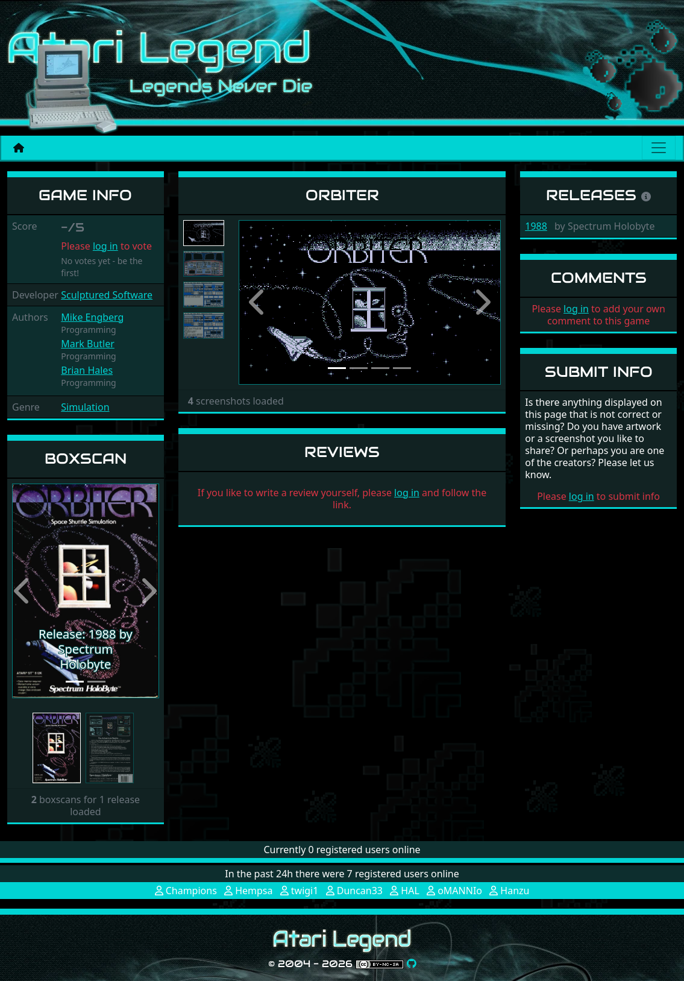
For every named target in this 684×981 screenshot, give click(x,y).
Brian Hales (87, 370)
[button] (23, 591)
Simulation (85, 407)
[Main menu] (659, 148)
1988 (536, 226)
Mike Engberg (92, 317)
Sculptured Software (106, 294)
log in (105, 246)
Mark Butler (88, 343)
